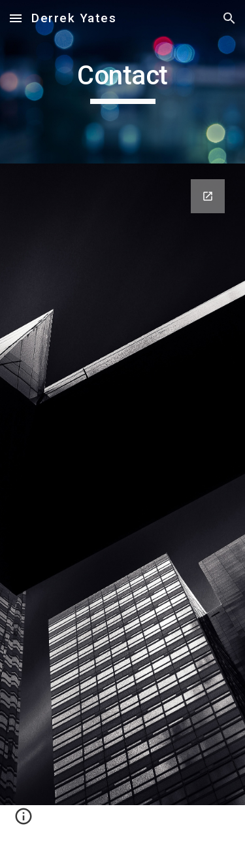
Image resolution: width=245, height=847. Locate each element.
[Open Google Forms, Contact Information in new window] (208, 196)
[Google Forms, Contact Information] (122, 484)
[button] (15, 18)
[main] (122, 81)
